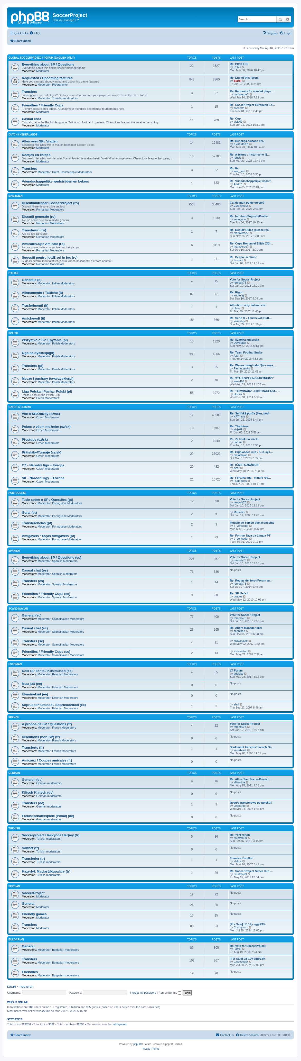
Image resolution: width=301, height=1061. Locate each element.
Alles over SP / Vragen (40, 141)
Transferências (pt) (37, 523)
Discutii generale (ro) (38, 217)
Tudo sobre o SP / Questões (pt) (47, 500)
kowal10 (239, 381)
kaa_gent (239, 171)
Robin (237, 67)
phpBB (137, 1044)
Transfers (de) (33, 803)
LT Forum (236, 670)
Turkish (14, 828)
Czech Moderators (47, 417)
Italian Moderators (63, 283)
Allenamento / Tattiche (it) (42, 293)
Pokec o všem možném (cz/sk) (46, 427)
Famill (237, 948)
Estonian (15, 664)
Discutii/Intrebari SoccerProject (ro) (50, 203)
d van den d (241, 144)
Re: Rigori (236, 292)
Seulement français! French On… (252, 747)
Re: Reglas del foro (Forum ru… (251, 580)
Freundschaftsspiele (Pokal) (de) (48, 816)
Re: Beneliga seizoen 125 (247, 140)
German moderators (48, 783)
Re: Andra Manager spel (246, 627)
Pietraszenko (242, 368)
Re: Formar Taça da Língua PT (250, 535)
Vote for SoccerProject (245, 279)
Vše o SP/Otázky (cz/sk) (41, 414)
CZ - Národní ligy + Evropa (43, 465)
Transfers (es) (33, 581)
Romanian (15, 196)
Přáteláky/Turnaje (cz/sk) (41, 452)
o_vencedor (241, 525)
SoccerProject (33, 893)
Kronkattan (240, 651)
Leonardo (240, 805)
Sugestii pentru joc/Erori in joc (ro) (50, 257)
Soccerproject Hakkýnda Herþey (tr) (50, 835)
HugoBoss (240, 480)
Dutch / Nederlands (22, 134)
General (28, 903)
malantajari (241, 455)
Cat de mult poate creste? (247, 202)
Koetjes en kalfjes (36, 155)
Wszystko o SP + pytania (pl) (45, 340)
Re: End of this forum (244, 77)
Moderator (42, 70)
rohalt (237, 157)
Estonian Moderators (65, 674)
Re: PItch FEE (239, 64)
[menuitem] (34, 33)
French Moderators (64, 727)
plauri (237, 308)
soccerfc (239, 108)
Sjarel (237, 80)
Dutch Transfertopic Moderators (72, 172)
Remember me (169, 992)
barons (238, 442)
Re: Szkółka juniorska (244, 339)
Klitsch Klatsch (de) (37, 792)
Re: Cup (235, 118)
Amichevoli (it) (33, 318)
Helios (238, 861)
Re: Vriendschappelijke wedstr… (252, 181)
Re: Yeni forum (240, 834)
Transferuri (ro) (34, 230)
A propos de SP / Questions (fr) (47, 724)
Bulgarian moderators (65, 949)
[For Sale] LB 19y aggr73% (248, 924)
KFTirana (239, 416)
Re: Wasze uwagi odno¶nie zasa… (253, 365)
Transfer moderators (65, 98)
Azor (237, 355)
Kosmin (238, 260)
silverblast (240, 750)
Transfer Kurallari (241, 858)
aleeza (238, 394)
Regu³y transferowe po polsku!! (251, 802)
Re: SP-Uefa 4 (239, 593)
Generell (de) (32, 780)
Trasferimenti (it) (35, 305)
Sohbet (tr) (30, 848)
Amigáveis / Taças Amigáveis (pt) (48, 536)
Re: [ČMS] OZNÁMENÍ (244, 464)
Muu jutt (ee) (32, 684)
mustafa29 (240, 837)
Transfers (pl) (32, 366)
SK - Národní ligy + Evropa (43, 478)
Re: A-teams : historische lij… (250, 154)
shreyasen (120, 1024)
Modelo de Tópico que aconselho (252, 522)
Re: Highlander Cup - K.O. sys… (251, 452)
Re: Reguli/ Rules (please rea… (250, 229)
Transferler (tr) (33, 858)
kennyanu (240, 219)
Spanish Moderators (64, 561)
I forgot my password (143, 992)
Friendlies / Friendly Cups (42, 105)
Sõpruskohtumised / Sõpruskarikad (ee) (54, 705)
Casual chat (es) (35, 570)
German (14, 773)
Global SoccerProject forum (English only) (41, 57)
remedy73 (240, 282)
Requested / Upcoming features (47, 78)
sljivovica (239, 782)
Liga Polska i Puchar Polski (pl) (47, 391)
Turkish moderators (48, 838)
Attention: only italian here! (248, 305)
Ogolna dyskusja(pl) (38, 353)
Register (27, 986)
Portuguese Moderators (67, 503)
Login (11, 986)
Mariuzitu (239, 512)
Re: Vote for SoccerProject (248, 945)
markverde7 (241, 94)
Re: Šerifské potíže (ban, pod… (250, 413)
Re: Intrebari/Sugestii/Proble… (250, 216)
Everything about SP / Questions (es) (51, 557)
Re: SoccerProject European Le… (252, 104)
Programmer (60, 84)
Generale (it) (32, 280)
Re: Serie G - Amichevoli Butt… (251, 318)
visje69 (238, 121)
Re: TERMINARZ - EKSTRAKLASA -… (255, 391)
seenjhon (239, 630)
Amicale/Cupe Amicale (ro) (43, 244)
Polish (13, 333)
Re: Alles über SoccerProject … (251, 779)
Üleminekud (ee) (35, 694)
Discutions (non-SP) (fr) (41, 737)
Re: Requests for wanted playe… (252, 91)
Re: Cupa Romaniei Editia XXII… (251, 243)
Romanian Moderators (50, 209)
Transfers (29, 92)
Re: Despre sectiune (243, 257)
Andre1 (238, 184)
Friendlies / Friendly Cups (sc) (46, 652)
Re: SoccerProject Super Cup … (251, 871)
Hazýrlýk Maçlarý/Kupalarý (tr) (46, 871)
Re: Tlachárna (239, 426)
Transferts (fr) (33, 747)
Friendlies (30, 972)
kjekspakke (241, 640)
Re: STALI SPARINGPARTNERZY (252, 378)
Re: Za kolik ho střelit (244, 439)
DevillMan (240, 342)
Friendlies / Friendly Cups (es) (46, 594)
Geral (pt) (29, 512)
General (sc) (31, 615)
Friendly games (34, 914)
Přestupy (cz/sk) (35, 439)
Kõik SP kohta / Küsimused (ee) (47, 671)
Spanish (14, 550)
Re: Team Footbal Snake (246, 352)
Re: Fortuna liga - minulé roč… (250, 477)
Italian (13, 273)
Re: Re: (235, 168)
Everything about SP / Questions (48, 64)
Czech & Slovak (19, 407)
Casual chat (31, 119)
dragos (238, 596)
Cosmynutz (241, 205)
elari (236, 704)
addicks (238, 673)
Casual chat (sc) (35, 628)
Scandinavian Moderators (68, 618)
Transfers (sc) (33, 641)
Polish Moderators (63, 343)
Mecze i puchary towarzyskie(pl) (47, 378)
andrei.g (239, 295)
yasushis (239, 321)
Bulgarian (16, 939)
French (13, 717)
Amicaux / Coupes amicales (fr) (47, 760)
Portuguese (17, 493)
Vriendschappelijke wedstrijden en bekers (55, 181)
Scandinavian (18, 608)
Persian (14, 886)
